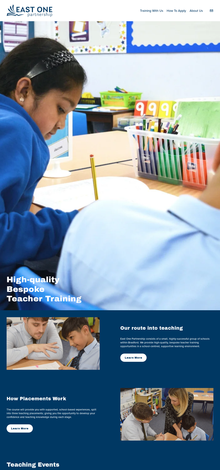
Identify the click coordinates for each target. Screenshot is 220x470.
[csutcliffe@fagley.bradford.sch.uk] (211, 11)
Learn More (133, 357)
